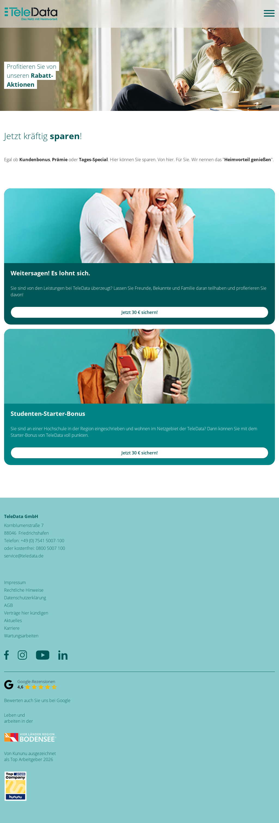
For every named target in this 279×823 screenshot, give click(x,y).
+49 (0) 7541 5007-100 (42, 541)
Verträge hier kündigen (26, 613)
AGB (8, 605)
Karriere (12, 628)
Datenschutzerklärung (25, 598)
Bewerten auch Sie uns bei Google (37, 700)
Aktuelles (13, 621)
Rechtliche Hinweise (24, 590)
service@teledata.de (24, 556)
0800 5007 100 (50, 548)
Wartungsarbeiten (21, 636)
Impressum (15, 582)
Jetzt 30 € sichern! (139, 312)
